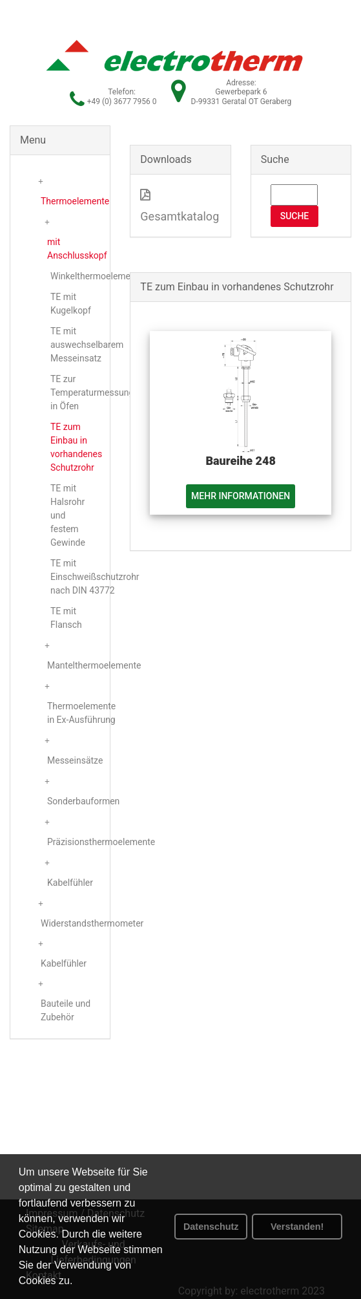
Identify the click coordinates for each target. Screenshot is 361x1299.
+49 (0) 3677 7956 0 (122, 101)
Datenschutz (211, 1226)
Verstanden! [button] (297, 1226)
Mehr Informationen (240, 496)
